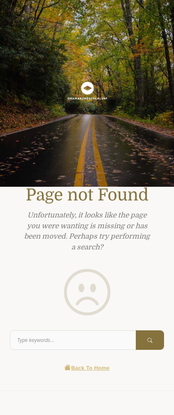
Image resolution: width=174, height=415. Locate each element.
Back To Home (87, 368)
